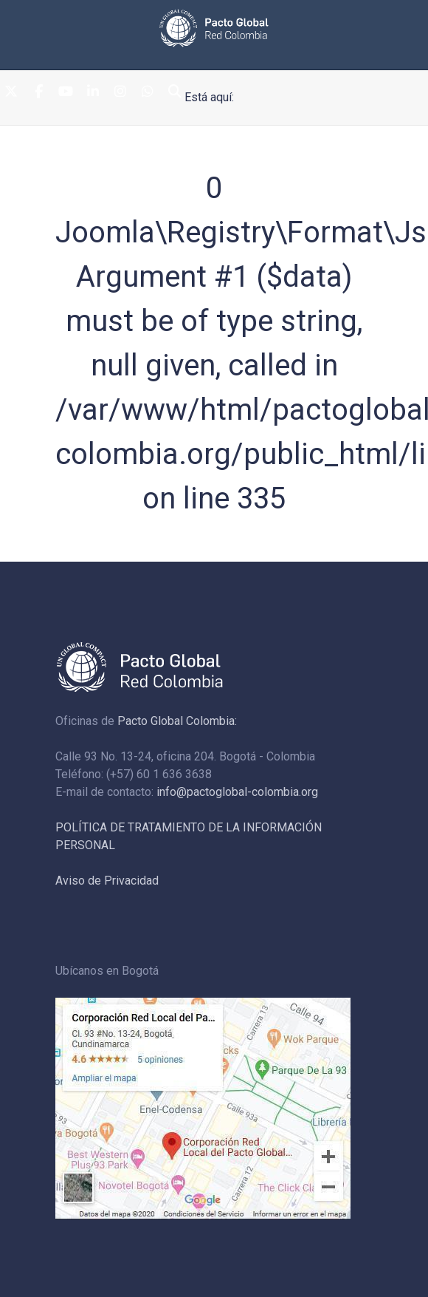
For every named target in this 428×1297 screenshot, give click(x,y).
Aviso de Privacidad (107, 881)
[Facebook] (38, 92)
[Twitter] (11, 92)
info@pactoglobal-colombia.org (237, 792)
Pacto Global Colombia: (177, 721)
